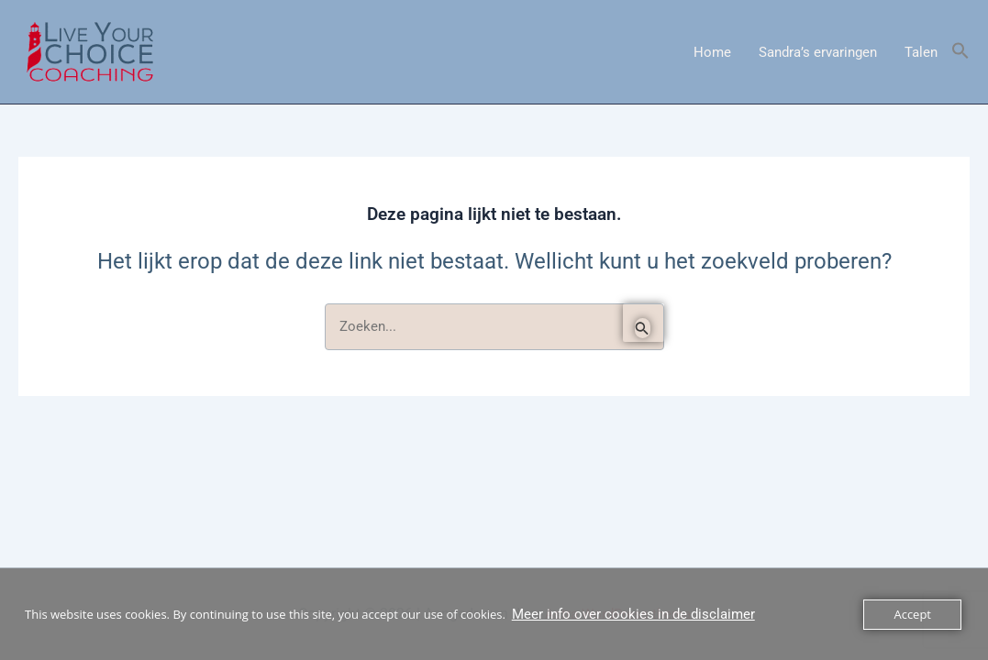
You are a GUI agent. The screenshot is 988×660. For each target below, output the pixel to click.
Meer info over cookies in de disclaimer (633, 614)
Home (712, 52)
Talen (921, 52)
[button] (960, 51)
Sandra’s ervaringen (818, 52)
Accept (912, 614)
